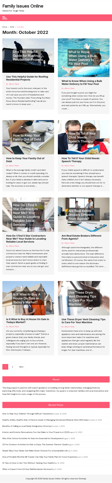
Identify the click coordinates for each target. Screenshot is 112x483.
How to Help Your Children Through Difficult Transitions (27, 414)
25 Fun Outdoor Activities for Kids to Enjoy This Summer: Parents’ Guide (35, 445)
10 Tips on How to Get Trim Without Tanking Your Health (28, 463)
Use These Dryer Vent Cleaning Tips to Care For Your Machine (84, 321)
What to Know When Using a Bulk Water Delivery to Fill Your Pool (82, 83)
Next (21, 367)
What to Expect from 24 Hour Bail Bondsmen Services (26, 469)
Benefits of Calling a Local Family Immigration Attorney (27, 426)
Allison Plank (14, 84)
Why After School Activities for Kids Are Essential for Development (32, 438)
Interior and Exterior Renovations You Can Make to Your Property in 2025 (35, 432)
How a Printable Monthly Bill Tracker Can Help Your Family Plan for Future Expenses (39, 457)
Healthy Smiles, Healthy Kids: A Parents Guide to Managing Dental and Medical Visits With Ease (45, 420)
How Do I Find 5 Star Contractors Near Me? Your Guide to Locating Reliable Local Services (26, 239)
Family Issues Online (22, 6)
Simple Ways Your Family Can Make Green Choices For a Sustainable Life (34, 451)
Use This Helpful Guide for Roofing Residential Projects (27, 79)
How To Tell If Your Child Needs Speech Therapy (80, 160)
